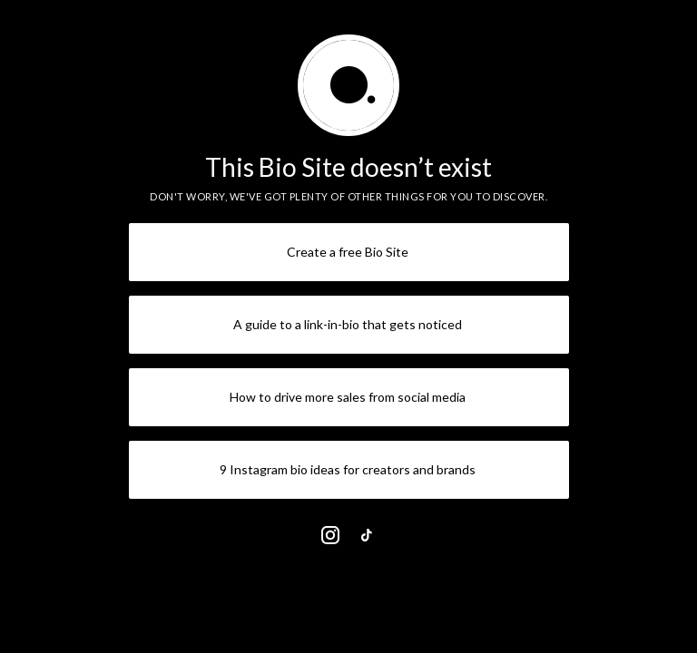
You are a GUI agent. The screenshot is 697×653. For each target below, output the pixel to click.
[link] (330, 535)
